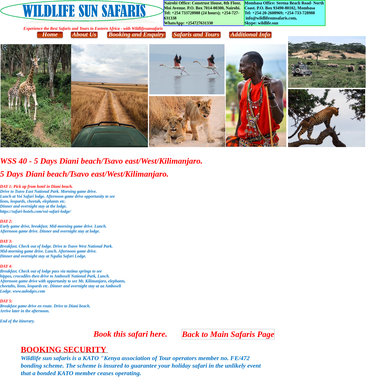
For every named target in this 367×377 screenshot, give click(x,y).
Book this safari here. (130, 334)
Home (50, 34)
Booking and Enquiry (136, 34)
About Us (84, 34)
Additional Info (250, 34)
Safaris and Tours (196, 34)
